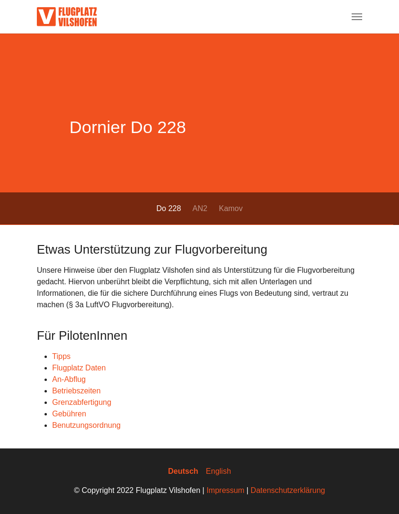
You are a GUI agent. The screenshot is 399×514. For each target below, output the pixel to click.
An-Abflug (69, 379)
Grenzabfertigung (81, 402)
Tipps (61, 356)
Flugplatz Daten (79, 368)
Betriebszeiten (76, 391)
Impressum (225, 490)
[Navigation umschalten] (357, 17)
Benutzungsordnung (86, 425)
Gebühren (69, 414)
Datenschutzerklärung (288, 490)
